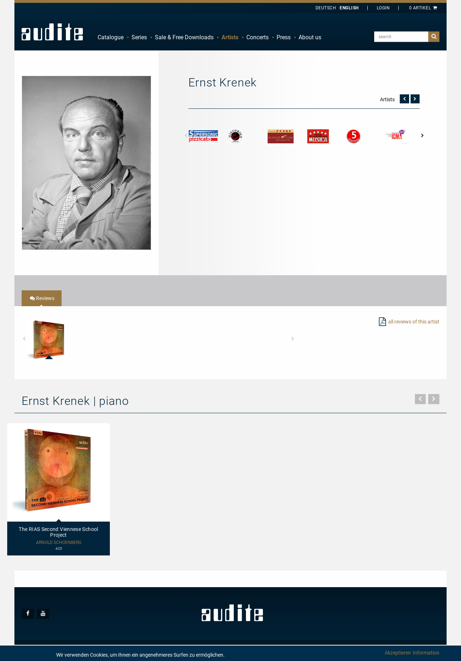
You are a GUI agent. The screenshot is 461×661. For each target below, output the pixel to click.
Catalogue (111, 37)
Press (284, 37)
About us (310, 37)
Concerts (257, 37)
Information (426, 653)
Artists (229, 37)
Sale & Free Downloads (184, 37)
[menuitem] (110, 37)
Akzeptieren (398, 653)
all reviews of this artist (413, 322)
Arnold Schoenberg (58, 542)
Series (139, 37)
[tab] (42, 298)
